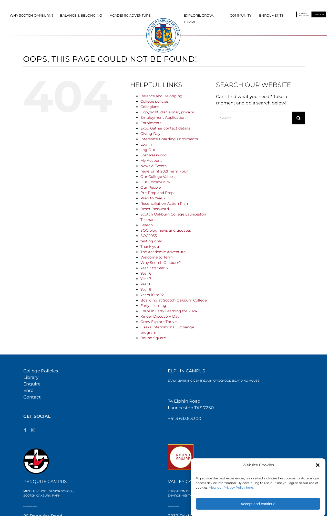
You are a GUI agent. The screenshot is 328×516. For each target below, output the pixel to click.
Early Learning (153, 305)
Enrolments (150, 123)
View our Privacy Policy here (231, 487)
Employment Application (163, 117)
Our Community (155, 182)
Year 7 (145, 278)
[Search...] (254, 118)
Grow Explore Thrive (158, 321)
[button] (317, 465)
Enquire (31, 383)
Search (146, 225)
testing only (151, 241)
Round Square (153, 338)
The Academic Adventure (163, 252)
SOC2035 (148, 235)
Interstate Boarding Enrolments (169, 139)
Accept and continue (258, 504)
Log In (146, 144)
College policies (154, 101)
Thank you (149, 246)
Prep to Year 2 (153, 198)
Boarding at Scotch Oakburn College (173, 300)
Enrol (29, 390)
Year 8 (145, 284)
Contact (32, 397)
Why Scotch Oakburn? (160, 262)
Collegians (149, 106)
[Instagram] (33, 430)
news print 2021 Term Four (164, 171)
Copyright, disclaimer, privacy (167, 112)
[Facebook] (25, 430)
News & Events (153, 166)
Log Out (147, 149)
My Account (151, 160)
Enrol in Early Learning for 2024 (168, 311)
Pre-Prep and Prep (156, 192)
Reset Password (154, 209)
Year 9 (145, 289)
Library (30, 377)
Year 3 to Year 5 (154, 268)
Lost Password (153, 155)
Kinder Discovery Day (159, 316)
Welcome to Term (156, 257)
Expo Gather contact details (165, 128)
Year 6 (145, 273)
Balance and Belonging (161, 96)
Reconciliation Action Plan (164, 203)
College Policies (40, 370)
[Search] (298, 118)
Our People (150, 187)
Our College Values (157, 176)
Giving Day (150, 133)
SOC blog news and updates (165, 230)
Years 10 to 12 (152, 295)
